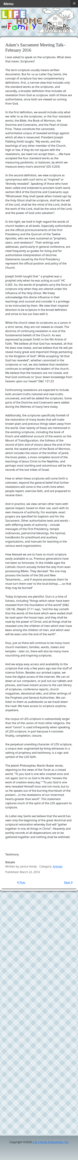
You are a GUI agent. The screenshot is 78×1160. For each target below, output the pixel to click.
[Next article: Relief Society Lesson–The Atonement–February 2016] (68, 882)
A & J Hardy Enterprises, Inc (50, 1142)
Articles (57, 866)
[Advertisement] (39, 935)
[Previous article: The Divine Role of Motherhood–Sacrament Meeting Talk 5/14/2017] (21, 882)
